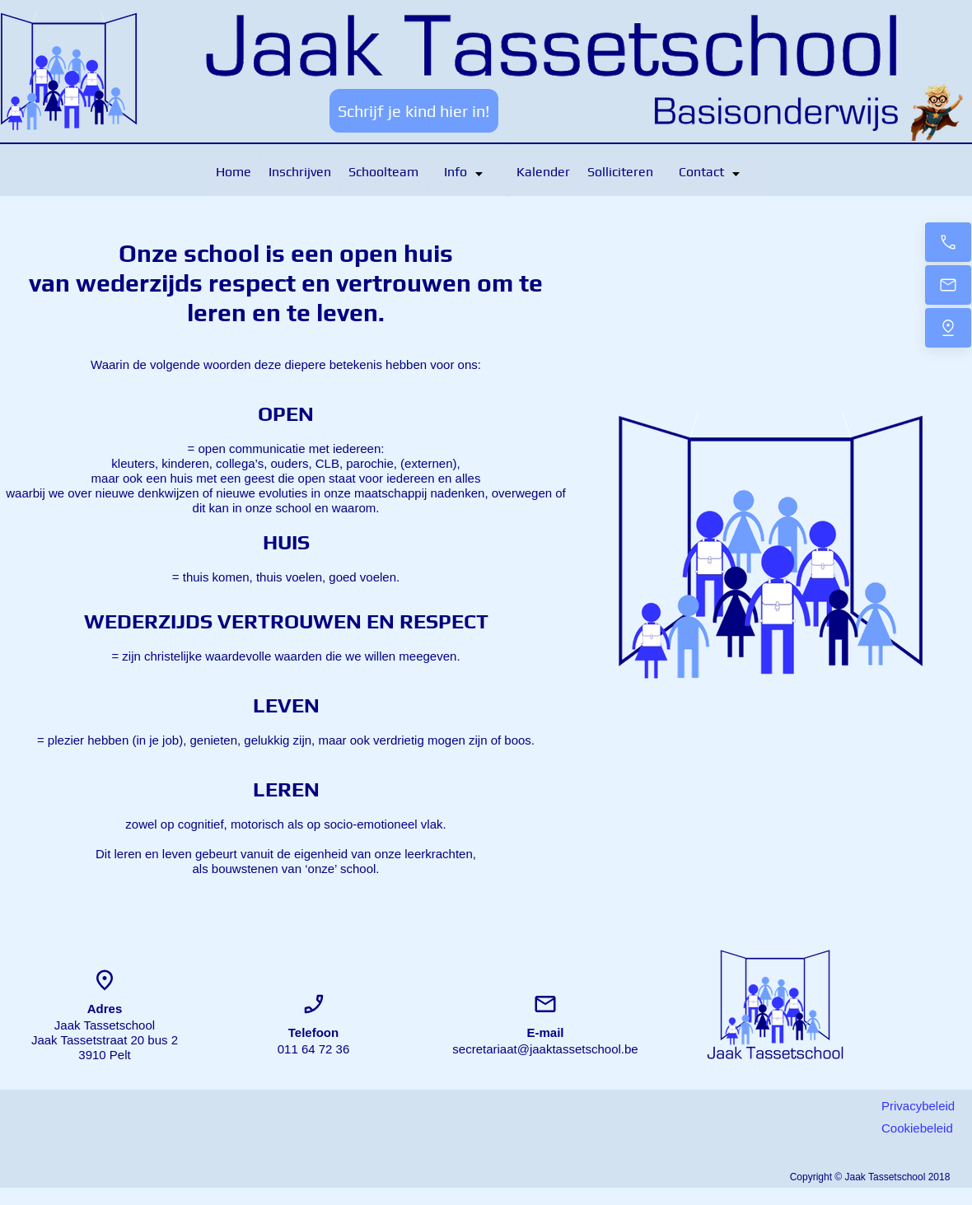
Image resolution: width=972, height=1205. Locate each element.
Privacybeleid (918, 1106)
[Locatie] (948, 328)
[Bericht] (948, 285)
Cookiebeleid (917, 1128)
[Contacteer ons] (948, 242)
